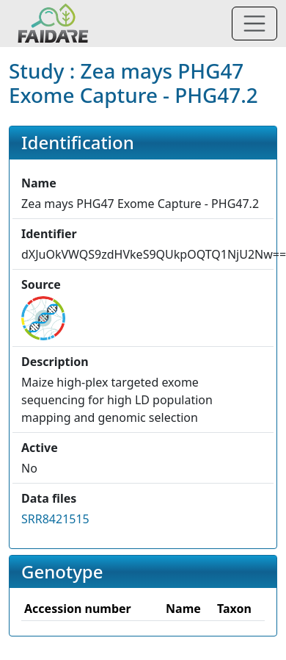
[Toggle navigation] (254, 23)
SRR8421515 (55, 519)
